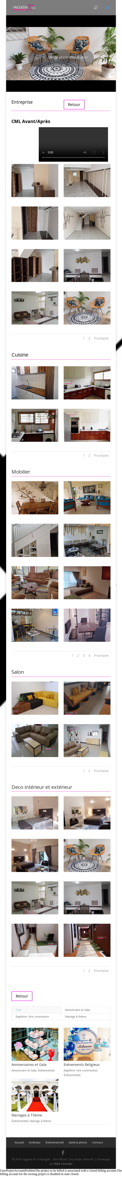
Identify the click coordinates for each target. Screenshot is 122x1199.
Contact (97, 1142)
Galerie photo (78, 1142)
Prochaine (101, 338)
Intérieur (35, 1142)
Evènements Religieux (81, 1064)
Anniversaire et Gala (77, 1010)
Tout (18, 1010)
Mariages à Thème (27, 1115)
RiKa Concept (63, 1163)
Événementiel (46, 1070)
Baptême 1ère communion (32, 1016)
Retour (74, 104)
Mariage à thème (75, 1016)
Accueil (19, 1142)
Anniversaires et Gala (29, 1064)
